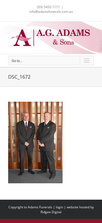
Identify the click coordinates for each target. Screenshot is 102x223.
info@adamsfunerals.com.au (51, 11)
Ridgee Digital (51, 212)
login (59, 207)
